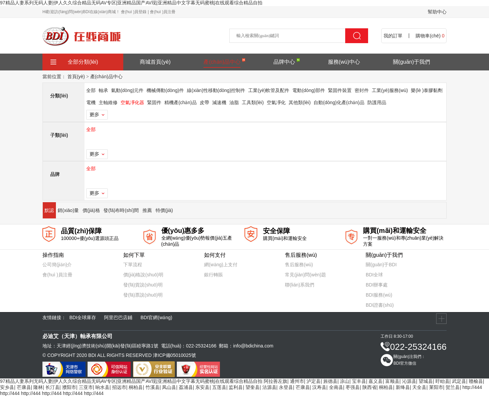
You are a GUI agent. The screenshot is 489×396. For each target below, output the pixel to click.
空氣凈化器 (132, 102)
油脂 (234, 102)
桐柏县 (136, 387)
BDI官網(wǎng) (156, 317)
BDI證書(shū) (380, 305)
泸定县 (313, 381)
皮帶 (204, 102)
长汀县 (52, 387)
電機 (91, 102)
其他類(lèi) (300, 102)
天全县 (419, 387)
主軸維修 (108, 102)
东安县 (202, 387)
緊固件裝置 (340, 90)
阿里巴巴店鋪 (118, 317)
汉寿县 (319, 387)
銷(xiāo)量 (68, 210)
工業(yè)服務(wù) (390, 90)
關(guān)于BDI (381, 264)
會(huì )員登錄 (133, 11)
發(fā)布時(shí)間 (121, 210)
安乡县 (7, 387)
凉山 (344, 381)
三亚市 (86, 387)
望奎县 (253, 387)
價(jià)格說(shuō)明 (143, 274)
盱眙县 (442, 381)
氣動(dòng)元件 (127, 90)
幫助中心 (437, 11)
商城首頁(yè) (155, 62)
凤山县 (169, 387)
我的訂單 (393, 35)
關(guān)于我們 (411, 62)
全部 (91, 90)
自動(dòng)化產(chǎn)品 (339, 102)
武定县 (459, 381)
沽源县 (269, 387)
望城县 (426, 381)
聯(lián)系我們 (299, 284)
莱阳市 (436, 387)
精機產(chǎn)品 (180, 102)
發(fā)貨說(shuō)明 (143, 284)
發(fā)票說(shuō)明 (143, 295)
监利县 (236, 387)
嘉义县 (375, 381)
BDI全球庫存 (82, 317)
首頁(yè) (76, 76)
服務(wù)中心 (344, 62)
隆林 (38, 387)
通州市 (297, 381)
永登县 (286, 387)
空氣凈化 (276, 102)
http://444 (472, 387)
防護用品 (376, 102)
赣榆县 (476, 381)
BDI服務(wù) (379, 295)
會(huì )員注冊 (162, 11)
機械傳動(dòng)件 (165, 90)
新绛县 (403, 387)
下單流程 (132, 264)
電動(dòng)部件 (308, 90)
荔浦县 (186, 387)
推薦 (147, 210)
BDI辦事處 (377, 284)
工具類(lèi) (253, 102)
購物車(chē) (430, 36)
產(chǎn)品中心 (221, 61)
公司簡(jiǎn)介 (57, 264)
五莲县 (219, 387)
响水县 (102, 387)
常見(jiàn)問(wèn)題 (305, 274)
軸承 (103, 90)
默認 (49, 210)
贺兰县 (453, 387)
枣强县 (353, 387)
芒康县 (24, 387)
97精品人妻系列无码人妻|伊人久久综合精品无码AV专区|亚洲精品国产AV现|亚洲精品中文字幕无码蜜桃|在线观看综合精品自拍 (131, 2)
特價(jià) (164, 210)
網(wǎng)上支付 (220, 264)
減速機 (219, 102)
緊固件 (154, 102)
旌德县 (330, 381)
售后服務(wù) (299, 264)
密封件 (362, 90)
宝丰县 (359, 381)
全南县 (336, 387)
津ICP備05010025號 (174, 355)
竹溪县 (152, 387)
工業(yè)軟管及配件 (268, 90)
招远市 (119, 387)
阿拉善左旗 (275, 381)
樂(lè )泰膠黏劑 (427, 90)
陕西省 (369, 387)
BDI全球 (374, 274)
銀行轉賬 (213, 274)
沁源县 (409, 381)
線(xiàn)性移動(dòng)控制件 (216, 90)
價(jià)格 (91, 210)
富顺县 (392, 381)
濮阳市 (69, 387)
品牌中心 (284, 61)
